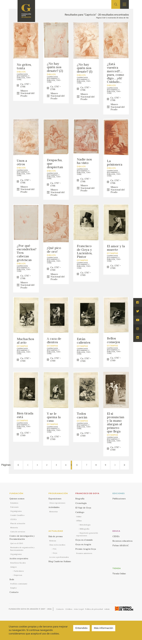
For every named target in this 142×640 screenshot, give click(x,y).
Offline (79, 521)
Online (79, 516)
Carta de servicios (17, 532)
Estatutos (14, 503)
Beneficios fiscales (18, 563)
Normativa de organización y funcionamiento (22, 548)
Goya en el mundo (84, 540)
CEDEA (13, 519)
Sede (11, 579)
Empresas (18, 575)
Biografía (79, 498)
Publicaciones (119, 498)
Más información (103, 628)
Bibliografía (84, 529)
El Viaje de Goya (83, 507)
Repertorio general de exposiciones (87, 534)
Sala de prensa (56, 536)
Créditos (68, 609)
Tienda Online (119, 573)
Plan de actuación (17, 523)
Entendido (81, 628)
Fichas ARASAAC (120, 545)
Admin (107, 609)
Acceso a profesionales (59, 557)
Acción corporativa (18, 558)
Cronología (80, 503)
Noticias (52, 541)
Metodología (85, 525)
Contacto (14, 592)
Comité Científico (17, 515)
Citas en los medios (57, 545)
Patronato (14, 507)
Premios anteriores (84, 553)
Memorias (53, 511)
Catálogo (79, 512)
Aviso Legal (79, 609)
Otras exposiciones (57, 503)
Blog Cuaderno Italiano (60, 561)
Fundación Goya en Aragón (23, 609)
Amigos (13, 567)
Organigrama (16, 511)
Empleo (13, 588)
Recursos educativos (122, 541)
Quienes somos (16, 498)
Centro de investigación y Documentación (21, 537)
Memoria (14, 527)
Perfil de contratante (18, 584)
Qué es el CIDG (16, 543)
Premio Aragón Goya (85, 549)
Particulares (19, 571)
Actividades (54, 507)
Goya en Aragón (83, 544)
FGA (54, 549)
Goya (55, 553)
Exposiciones (55, 498)
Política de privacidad (94, 609)
